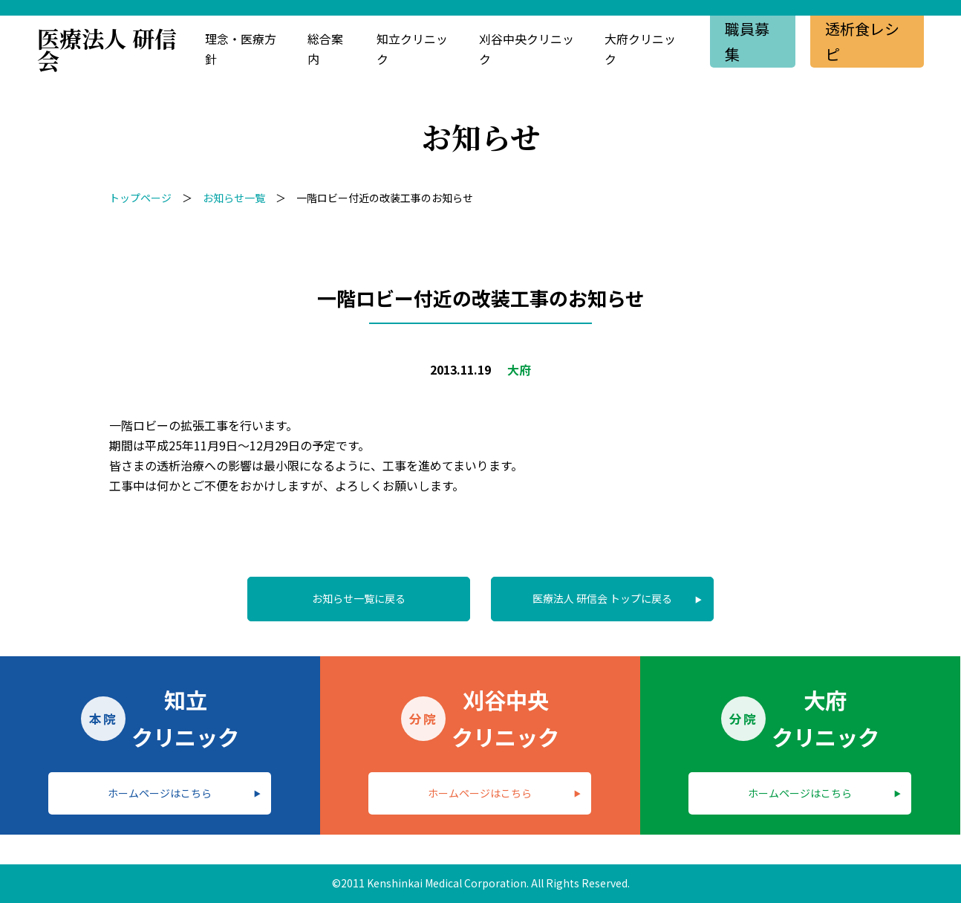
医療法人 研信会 (107, 49)
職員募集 (747, 41)
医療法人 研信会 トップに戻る (602, 598)
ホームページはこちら (160, 793)
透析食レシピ (862, 41)
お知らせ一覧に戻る (358, 598)
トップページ (140, 197)
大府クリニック (640, 49)
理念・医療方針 (240, 49)
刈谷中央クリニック (526, 49)
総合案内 (325, 49)
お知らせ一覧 (234, 197)
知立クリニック (412, 49)
